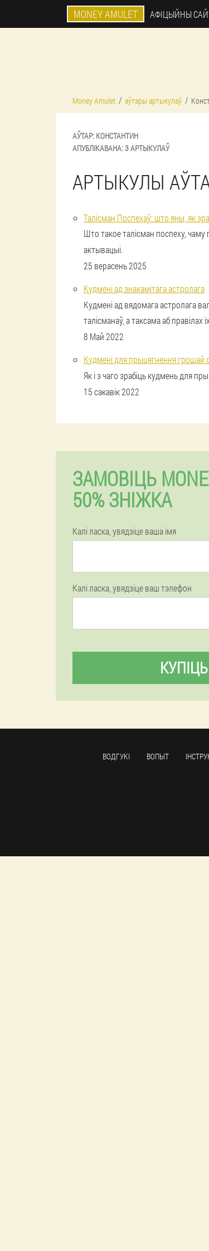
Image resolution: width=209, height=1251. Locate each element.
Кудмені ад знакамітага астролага (144, 288)
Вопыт (158, 756)
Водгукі (116, 756)
